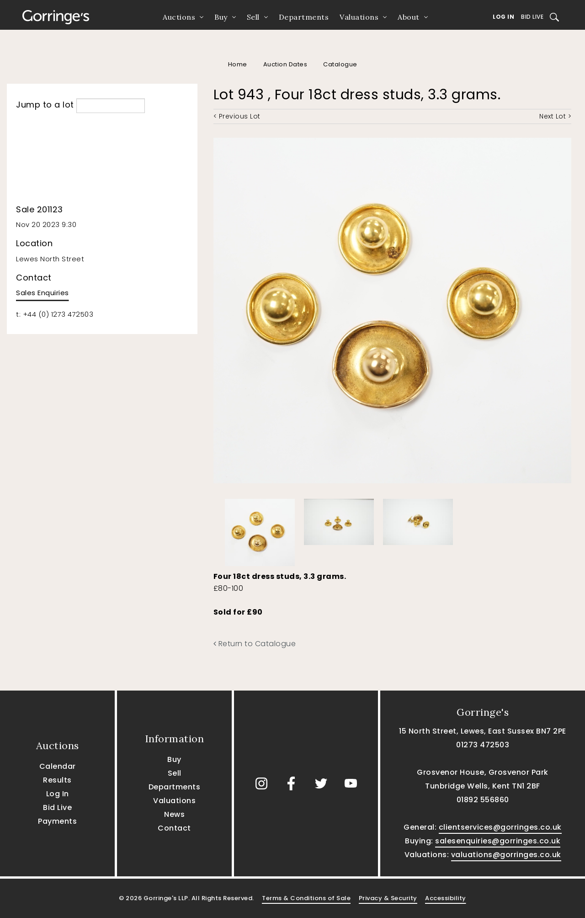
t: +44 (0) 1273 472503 (54, 314)
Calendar (57, 766)
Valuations (359, 17)
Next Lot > (555, 116)
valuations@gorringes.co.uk (506, 854)
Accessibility (445, 898)
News (174, 814)
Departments (304, 17)
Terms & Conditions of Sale (306, 898)
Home (237, 64)
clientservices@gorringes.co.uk (500, 827)
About (409, 17)
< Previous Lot (237, 116)
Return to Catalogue (254, 643)
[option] (259, 530)
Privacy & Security (388, 898)
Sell (253, 17)
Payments (57, 821)
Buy (221, 17)
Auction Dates (285, 64)
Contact (174, 828)
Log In (503, 17)
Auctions (179, 17)
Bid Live (532, 17)
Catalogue (340, 64)
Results (57, 780)
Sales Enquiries (42, 292)
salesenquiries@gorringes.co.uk (497, 841)
